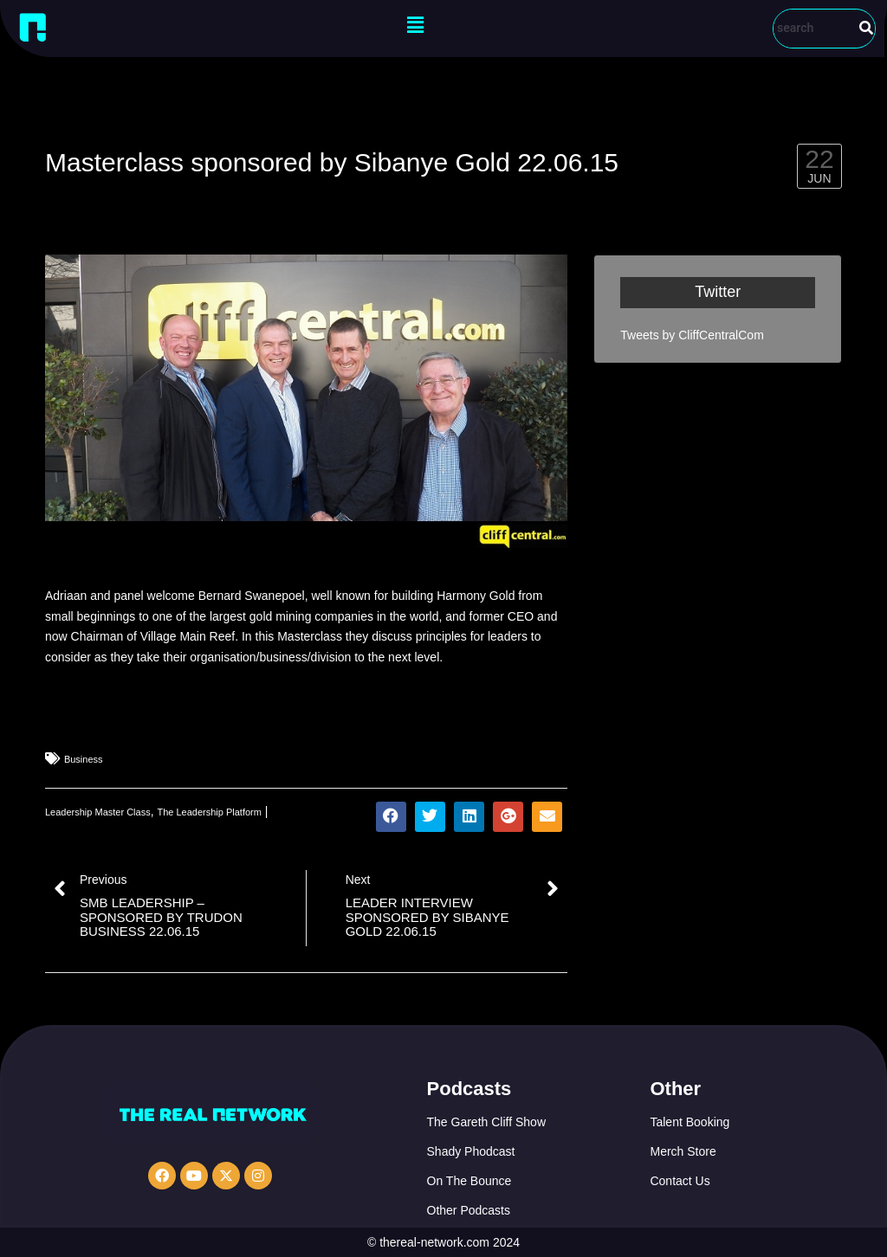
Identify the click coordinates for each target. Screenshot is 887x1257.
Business (83, 759)
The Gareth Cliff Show (486, 1122)
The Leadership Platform (209, 812)
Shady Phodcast (471, 1151)
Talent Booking (689, 1122)
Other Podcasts (469, 1210)
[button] (415, 25)
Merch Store (682, 1151)
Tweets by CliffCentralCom (691, 335)
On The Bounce (469, 1181)
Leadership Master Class (98, 812)
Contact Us (679, 1181)
